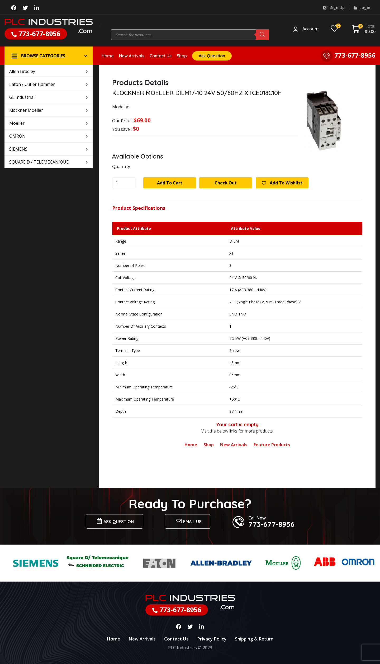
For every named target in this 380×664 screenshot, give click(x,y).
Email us (188, 521)
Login (362, 7)
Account (310, 29)
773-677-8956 (35, 33)
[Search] (262, 34)
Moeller (48, 123)
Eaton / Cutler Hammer (48, 84)
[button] (48, 56)
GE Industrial (48, 97)
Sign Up (334, 7)
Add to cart (169, 183)
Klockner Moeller (48, 110)
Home (108, 55)
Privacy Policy (211, 639)
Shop (182, 55)
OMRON (48, 136)
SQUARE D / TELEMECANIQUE (48, 162)
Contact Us (161, 55)
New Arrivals (131, 55)
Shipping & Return (254, 639)
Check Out (226, 183)
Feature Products (272, 445)
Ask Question (212, 55)
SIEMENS (48, 149)
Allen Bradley (48, 71)
